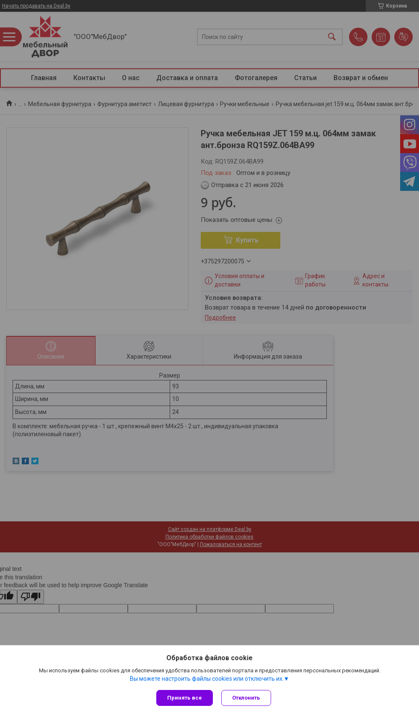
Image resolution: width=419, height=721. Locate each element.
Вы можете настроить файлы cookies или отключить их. (207, 678)
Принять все (184, 698)
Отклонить (246, 698)
